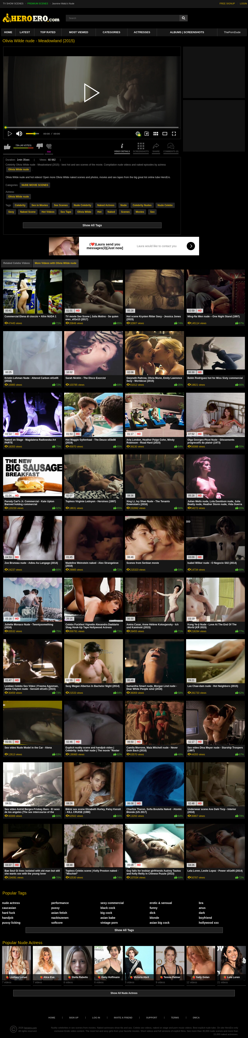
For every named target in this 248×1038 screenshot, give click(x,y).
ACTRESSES (142, 32)
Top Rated (48, 32)
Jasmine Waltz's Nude (63, 3)
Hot (99, 211)
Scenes (125, 211)
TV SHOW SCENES (13, 3)
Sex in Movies (40, 205)
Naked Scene (27, 211)
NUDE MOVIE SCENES (35, 185)
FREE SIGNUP (227, 3)
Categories (111, 32)
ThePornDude (232, 32)
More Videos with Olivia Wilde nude (56, 263)
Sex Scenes (61, 205)
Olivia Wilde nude (18, 169)
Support (151, 1017)
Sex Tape (65, 211)
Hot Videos (47, 211)
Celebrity (20, 205)
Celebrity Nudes (142, 205)
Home (8, 32)
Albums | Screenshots (187, 32)
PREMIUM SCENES (37, 3)
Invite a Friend (123, 1017)
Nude (123, 205)
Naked (111, 211)
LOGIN (243, 3)
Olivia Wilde (84, 211)
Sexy (11, 211)
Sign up (73, 1017)
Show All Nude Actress (124, 993)
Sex (152, 211)
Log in (96, 1017)
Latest (25, 32)
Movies (140, 211)
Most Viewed (78, 32)
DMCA (196, 1017)
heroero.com (30, 1027)
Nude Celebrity (82, 205)
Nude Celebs (165, 205)
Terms (175, 1017)
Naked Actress (106, 205)
